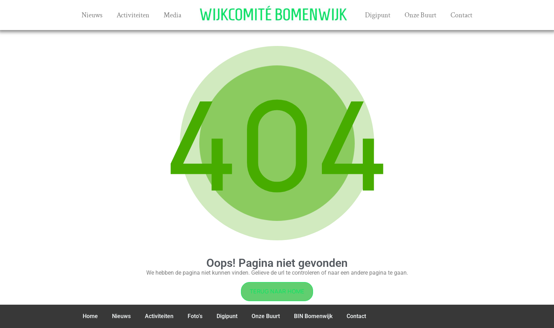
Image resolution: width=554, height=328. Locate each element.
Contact (461, 15)
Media (172, 15)
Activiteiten (133, 15)
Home (90, 316)
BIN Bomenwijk (313, 316)
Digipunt (377, 15)
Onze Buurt (420, 15)
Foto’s (195, 316)
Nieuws (92, 15)
